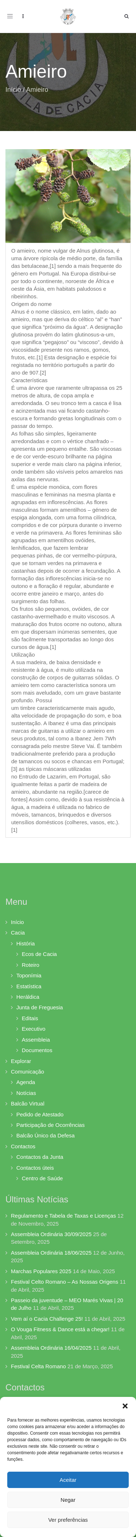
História (25, 943)
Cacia (18, 932)
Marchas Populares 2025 (41, 1271)
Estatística (28, 986)
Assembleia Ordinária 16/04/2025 (51, 1348)
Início (13, 89)
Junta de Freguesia (39, 1007)
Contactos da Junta (39, 1157)
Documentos (37, 1050)
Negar (68, 1500)
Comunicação (27, 1071)
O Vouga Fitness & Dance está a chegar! (60, 1329)
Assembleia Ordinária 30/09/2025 (51, 1234)
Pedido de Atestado (39, 1114)
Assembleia (36, 1040)
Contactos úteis (35, 1168)
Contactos (23, 1146)
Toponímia (28, 975)
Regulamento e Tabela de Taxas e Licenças (63, 1216)
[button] (125, 1406)
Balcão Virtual (27, 1103)
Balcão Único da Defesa (45, 1135)
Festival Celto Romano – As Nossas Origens (64, 1282)
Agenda (25, 1082)
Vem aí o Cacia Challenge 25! (47, 1319)
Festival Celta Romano (38, 1366)
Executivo (33, 1029)
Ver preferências (68, 1520)
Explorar (21, 1061)
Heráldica (27, 997)
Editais (30, 1018)
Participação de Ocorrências (50, 1125)
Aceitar (68, 1480)
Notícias (26, 1093)
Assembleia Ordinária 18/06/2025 (51, 1253)
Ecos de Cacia (39, 954)
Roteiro (30, 965)
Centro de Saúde (42, 1178)
